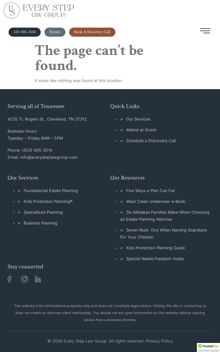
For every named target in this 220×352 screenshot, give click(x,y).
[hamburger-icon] (205, 32)
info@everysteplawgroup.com (48, 157)
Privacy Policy (159, 340)
